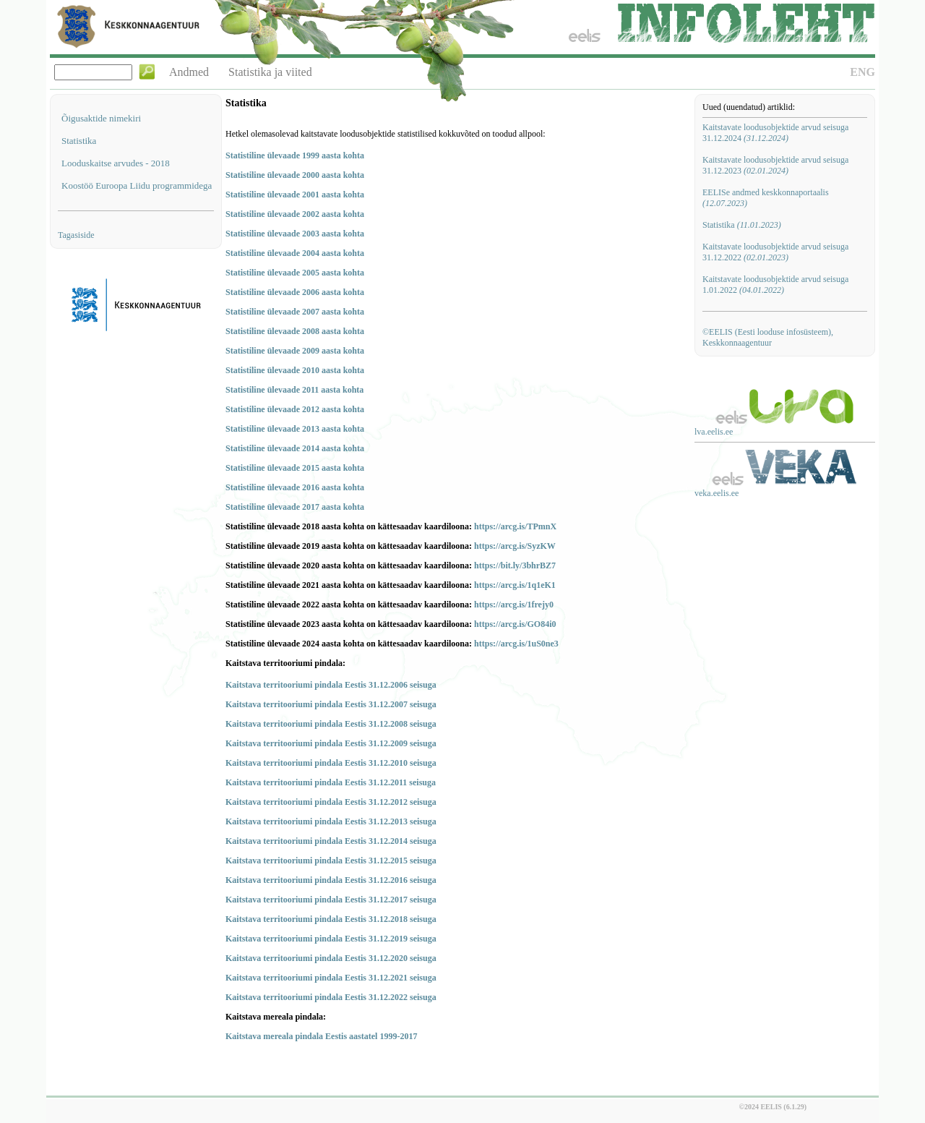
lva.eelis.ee (713, 432)
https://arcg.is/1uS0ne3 (516, 644)
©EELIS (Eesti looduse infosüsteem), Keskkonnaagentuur (767, 337)
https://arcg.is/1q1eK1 (515, 585)
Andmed (189, 72)
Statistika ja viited (270, 72)
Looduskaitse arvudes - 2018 (115, 163)
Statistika (78, 140)
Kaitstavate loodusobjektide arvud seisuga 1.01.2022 (775, 284)
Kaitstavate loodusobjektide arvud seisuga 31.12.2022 (775, 252)
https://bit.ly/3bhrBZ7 (515, 565)
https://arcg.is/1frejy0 (514, 604)
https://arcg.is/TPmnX (515, 526)
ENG (862, 72)
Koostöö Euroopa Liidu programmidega (136, 185)
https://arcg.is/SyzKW (515, 546)
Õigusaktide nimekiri (101, 118)
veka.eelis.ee (716, 493)
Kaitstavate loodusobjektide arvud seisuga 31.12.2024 (775, 132)
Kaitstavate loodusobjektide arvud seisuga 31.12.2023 (775, 165)
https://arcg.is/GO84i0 (515, 624)
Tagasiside (76, 235)
